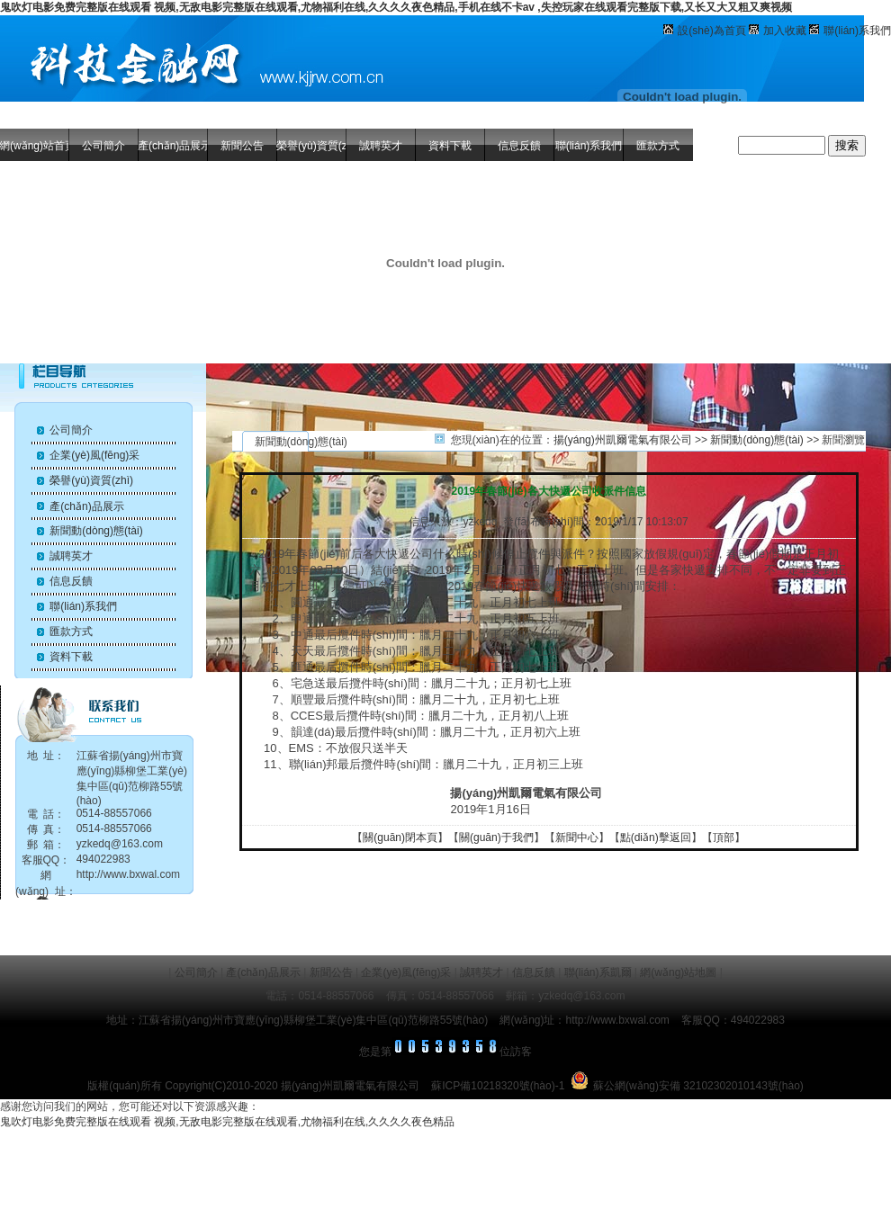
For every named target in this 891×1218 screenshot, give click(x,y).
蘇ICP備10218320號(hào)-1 (497, 1085)
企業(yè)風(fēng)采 (95, 455)
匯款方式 (658, 145)
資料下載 (450, 145)
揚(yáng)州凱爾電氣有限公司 (623, 440)
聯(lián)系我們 (857, 30)
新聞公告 (242, 145)
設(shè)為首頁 (711, 30)
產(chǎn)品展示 (173, 145)
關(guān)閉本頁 (400, 837)
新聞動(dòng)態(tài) (96, 530)
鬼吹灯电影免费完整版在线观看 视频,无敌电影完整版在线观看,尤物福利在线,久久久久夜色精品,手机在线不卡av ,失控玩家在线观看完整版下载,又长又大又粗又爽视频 (396, 7)
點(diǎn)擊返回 (655, 837)
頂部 (723, 837)
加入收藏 (784, 30)
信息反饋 (519, 145)
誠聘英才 (380, 145)
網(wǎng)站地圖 (678, 972)
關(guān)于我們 (496, 837)
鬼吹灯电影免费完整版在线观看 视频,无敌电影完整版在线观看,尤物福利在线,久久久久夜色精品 (227, 1121)
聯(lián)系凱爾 (598, 972)
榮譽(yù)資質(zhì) (311, 145)
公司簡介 (103, 145)
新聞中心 (576, 837)
